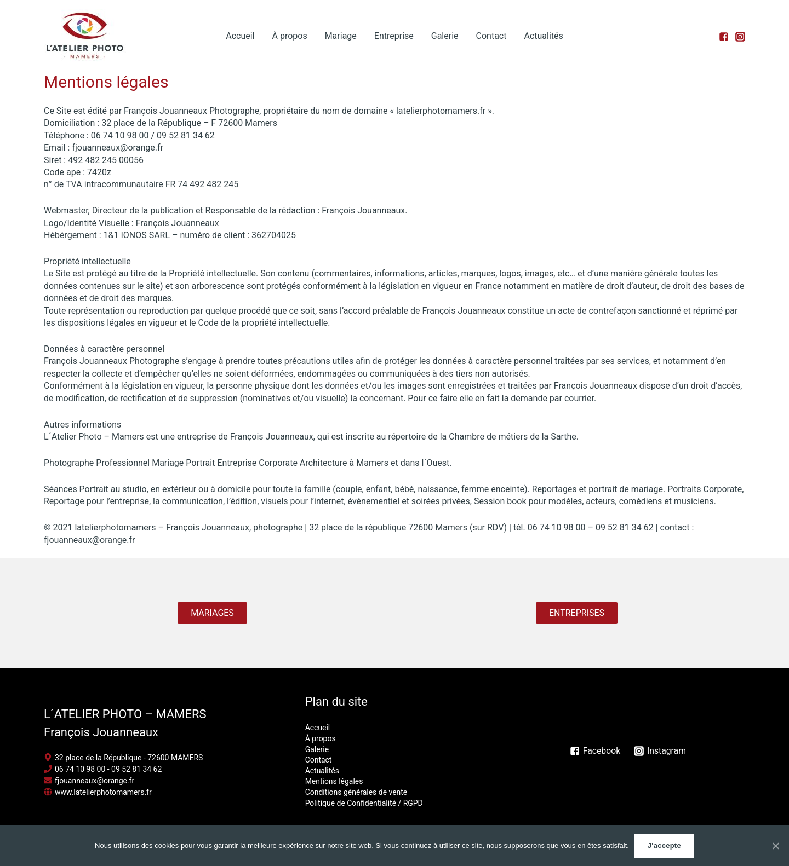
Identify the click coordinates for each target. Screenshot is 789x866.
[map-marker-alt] (123, 757)
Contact (491, 36)
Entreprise (394, 36)
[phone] (103, 769)
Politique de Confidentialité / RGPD (364, 803)
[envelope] (89, 780)
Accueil (240, 36)
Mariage (341, 36)
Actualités (543, 36)
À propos (289, 36)
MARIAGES (212, 613)
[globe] (98, 792)
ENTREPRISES (576, 613)
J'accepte (664, 845)
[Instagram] (661, 751)
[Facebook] (595, 751)
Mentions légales (334, 781)
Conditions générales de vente (356, 792)
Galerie (445, 36)
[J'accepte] (775, 845)
